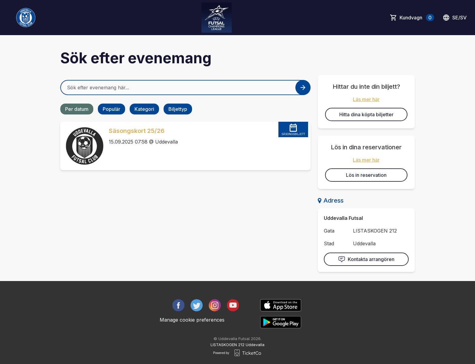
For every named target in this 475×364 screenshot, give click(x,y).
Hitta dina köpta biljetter (366, 114)
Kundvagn (417, 17)
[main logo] (25, 17)
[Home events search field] (185, 87)
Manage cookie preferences (192, 320)
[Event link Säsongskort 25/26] (82, 146)
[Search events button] (303, 87)
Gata (329, 231)
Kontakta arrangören (366, 259)
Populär (111, 109)
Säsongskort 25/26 (136, 130)
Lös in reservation (366, 175)
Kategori (144, 109)
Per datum (76, 109)
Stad (329, 243)
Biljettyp (177, 109)
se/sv (455, 17)
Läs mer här (366, 99)
